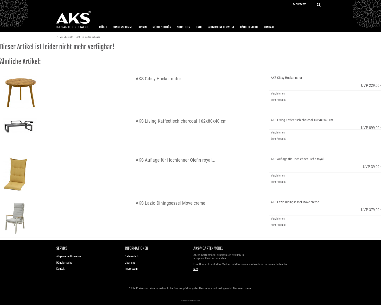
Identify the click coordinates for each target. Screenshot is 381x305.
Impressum (131, 268)
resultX (196, 300)
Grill (199, 27)
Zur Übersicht (64, 37)
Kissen (143, 27)
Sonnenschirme (123, 27)
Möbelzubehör (161, 27)
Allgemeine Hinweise (221, 27)
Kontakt (269, 27)
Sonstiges (183, 27)
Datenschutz (132, 256)
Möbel (103, 27)
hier (195, 269)
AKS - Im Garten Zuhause (88, 37)
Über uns (130, 262)
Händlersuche (249, 27)
